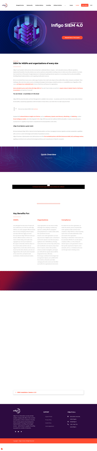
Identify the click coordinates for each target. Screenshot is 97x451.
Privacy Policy (48, 419)
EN (91, 5)
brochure (35, 109)
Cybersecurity (29, 5)
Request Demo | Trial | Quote (72, 37)
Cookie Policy (48, 423)
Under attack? (85, 5)
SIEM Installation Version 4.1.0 (26, 392)
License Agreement (49, 426)
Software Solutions (58, 5)
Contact (77, 5)
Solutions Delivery (39, 5)
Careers (71, 5)
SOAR (38, 119)
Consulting (48, 5)
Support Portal (48, 416)
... (65, 5)
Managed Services (20, 5)
